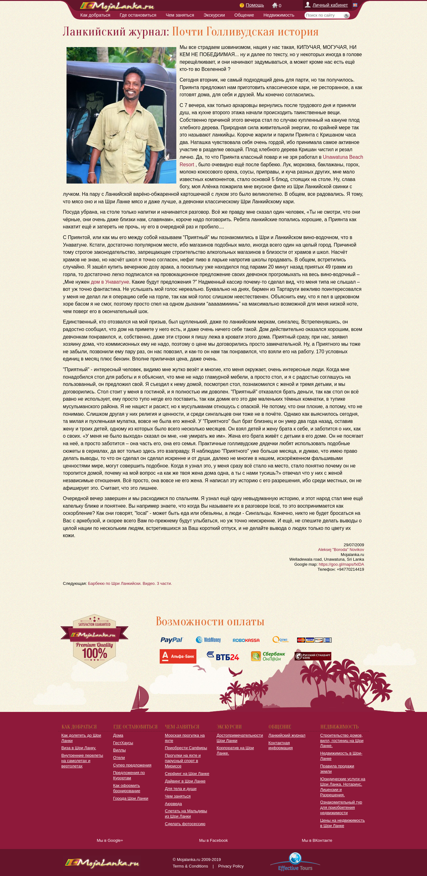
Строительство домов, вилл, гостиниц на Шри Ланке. (342, 740)
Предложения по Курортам (129, 775)
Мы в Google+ (110, 840)
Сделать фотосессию (185, 823)
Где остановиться (138, 15)
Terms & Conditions (190, 866)
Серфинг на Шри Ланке (187, 773)
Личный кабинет (330, 5)
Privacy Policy (231, 866)
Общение (244, 15)
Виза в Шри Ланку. (78, 747)
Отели (119, 757)
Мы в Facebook (213, 840)
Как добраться (95, 15)
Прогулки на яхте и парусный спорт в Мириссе (183, 760)
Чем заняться (180, 15)
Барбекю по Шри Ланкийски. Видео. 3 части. (130, 583)
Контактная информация (281, 745)
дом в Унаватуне (109, 282)
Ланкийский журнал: (116, 31)
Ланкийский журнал (287, 735)
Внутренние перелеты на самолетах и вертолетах (82, 760)
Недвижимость (279, 15)
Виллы (119, 750)
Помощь (255, 5)
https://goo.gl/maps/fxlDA (341, 564)
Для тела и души (181, 788)
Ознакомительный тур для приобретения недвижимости (341, 807)
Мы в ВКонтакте (317, 840)
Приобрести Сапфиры (186, 747)
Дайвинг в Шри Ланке (185, 781)
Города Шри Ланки (130, 798)
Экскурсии (214, 15)
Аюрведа (173, 803)
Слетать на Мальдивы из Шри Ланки (186, 814)
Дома (118, 735)
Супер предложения (132, 765)
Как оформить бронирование (126, 788)
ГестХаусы (123, 742)
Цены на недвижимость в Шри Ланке (342, 823)
